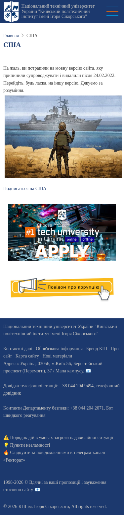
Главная (11, 35)
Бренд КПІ (96, 348)
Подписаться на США (24, 188)
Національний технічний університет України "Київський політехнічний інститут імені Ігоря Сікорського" (58, 11)
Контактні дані (17, 348)
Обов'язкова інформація (59, 348)
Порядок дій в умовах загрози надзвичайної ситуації (61, 437)
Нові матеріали (57, 356)
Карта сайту (27, 356)
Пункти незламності (30, 445)
